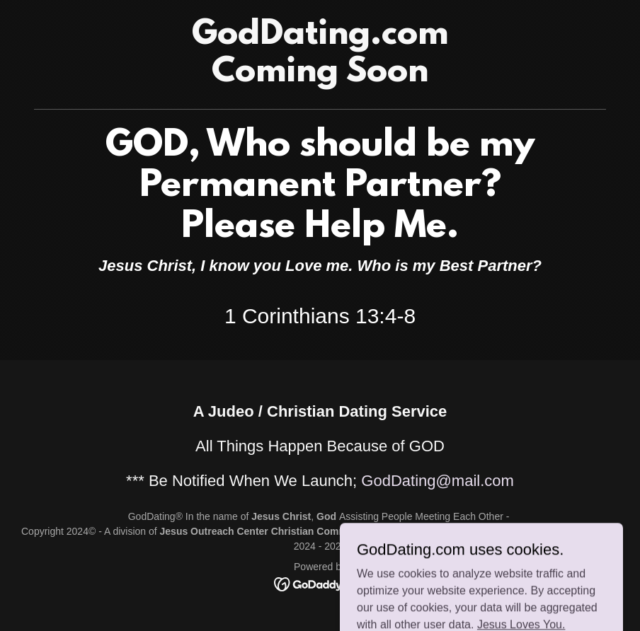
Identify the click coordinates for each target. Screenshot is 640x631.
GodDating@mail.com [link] (437, 481)
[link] (320, 77)
